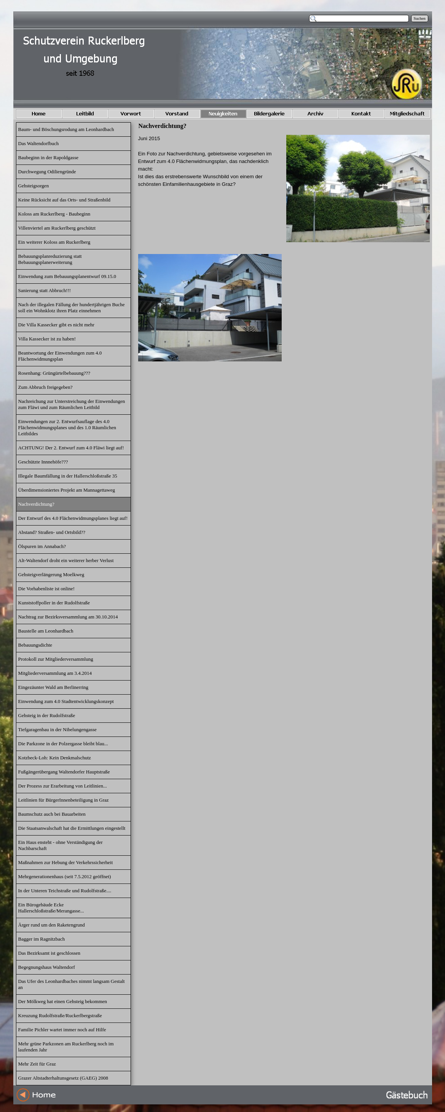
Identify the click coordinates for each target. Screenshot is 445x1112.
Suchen (420, 18)
